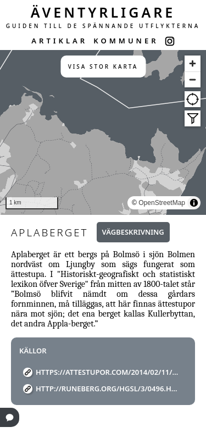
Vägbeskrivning (133, 232)
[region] (103, 132)
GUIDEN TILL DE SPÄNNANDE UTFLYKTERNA (103, 26)
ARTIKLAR (59, 41)
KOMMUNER (125, 41)
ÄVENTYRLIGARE (103, 12)
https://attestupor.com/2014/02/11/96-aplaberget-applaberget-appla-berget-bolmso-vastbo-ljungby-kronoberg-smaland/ (107, 372)
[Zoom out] (193, 79)
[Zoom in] (193, 63)
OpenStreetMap (161, 203)
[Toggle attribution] (194, 202)
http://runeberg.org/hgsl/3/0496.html (107, 388)
